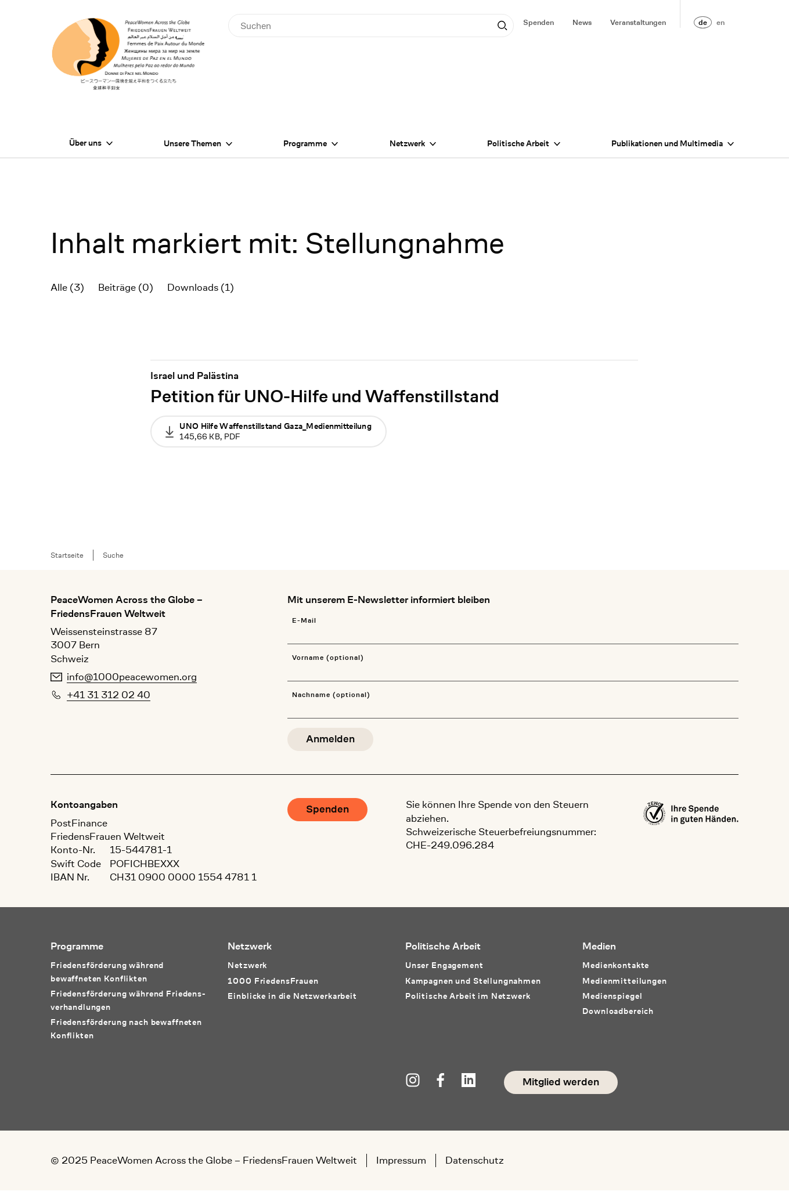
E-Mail (304, 625)
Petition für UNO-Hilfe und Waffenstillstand (324, 400)
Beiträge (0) (125, 292)
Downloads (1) (200, 292)
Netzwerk (407, 148)
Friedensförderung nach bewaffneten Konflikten (126, 1033)
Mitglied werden (561, 1087)
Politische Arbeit (518, 148)
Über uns (85, 147)
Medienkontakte (615, 970)
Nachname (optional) (331, 699)
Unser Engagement (444, 970)
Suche (113, 560)
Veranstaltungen (638, 22)
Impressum (401, 1165)
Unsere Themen (192, 148)
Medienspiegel (612, 1000)
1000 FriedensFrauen (273, 985)
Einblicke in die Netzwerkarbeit (292, 1000)
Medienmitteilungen (624, 985)
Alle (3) (67, 292)
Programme (305, 148)
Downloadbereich (618, 1015)
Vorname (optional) (327, 662)
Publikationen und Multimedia (667, 148)
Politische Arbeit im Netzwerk (468, 1000)
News (582, 22)
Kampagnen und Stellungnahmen (473, 985)
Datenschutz (474, 1165)
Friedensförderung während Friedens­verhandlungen (128, 1004)
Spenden (538, 22)
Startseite (67, 560)
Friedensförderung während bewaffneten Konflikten (107, 976)
